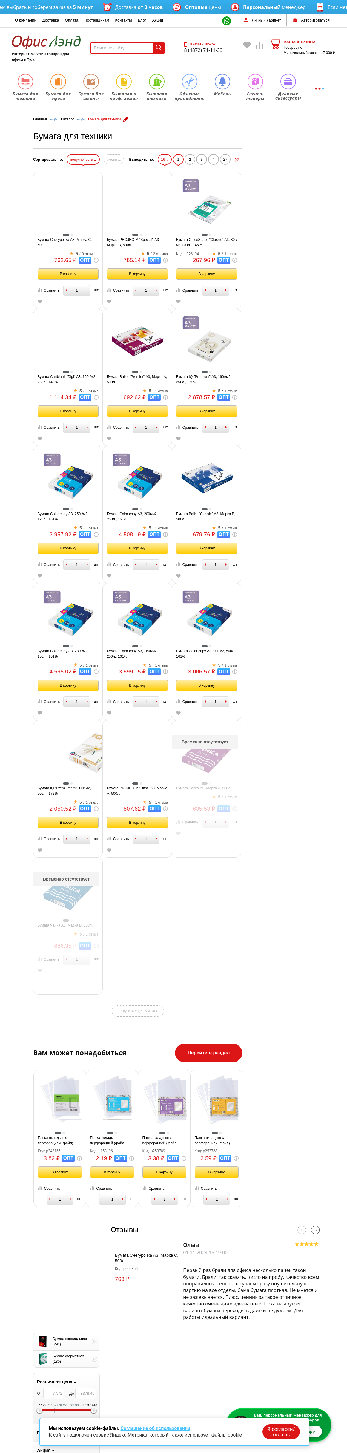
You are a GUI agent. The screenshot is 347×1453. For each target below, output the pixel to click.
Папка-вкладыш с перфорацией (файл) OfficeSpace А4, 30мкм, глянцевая (285, 1141)
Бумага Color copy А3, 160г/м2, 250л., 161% (203, 654)
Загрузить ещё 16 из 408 (209, 1011)
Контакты (123, 20)
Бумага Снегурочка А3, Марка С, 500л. (136, 242)
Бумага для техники (124, 1360)
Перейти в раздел (280, 1052)
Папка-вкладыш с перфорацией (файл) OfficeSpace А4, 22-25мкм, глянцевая (183, 1141)
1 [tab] (66, 599)
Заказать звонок (199, 44)
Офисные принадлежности (131, 1403)
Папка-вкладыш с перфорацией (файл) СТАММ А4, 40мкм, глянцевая (127, 1141)
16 (236, 159)
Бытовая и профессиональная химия (141, 1386)
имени (185, 159)
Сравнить (120, 290)
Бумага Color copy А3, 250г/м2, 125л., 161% (134, 516)
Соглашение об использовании (155, 1428)
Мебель (112, 1411)
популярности (155, 159)
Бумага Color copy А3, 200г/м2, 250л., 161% (203, 516)
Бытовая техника (121, 1394)
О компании (25, 20)
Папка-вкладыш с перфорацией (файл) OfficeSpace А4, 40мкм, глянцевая (233, 1141)
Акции (157, 20)
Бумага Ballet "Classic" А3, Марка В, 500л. (277, 516)
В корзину (139, 274)
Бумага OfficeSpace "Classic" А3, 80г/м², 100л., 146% (278, 242)
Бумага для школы (123, 1377)
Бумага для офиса (122, 1369)
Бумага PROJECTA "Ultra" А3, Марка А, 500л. (208, 791)
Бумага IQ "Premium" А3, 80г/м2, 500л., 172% (135, 791)
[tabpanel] (66, 565)
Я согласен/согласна (281, 1431)
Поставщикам (96, 20)
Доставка (50, 20)
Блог (142, 20)
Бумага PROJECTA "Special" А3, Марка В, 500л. (204, 242)
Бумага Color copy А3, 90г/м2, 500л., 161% (278, 654)
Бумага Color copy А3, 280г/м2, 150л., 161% (134, 654)
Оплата (72, 20)
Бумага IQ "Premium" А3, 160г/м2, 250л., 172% (275, 379)
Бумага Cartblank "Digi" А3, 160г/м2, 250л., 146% (138, 379)
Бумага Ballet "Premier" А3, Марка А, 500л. (208, 379)
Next (315, 1230)
